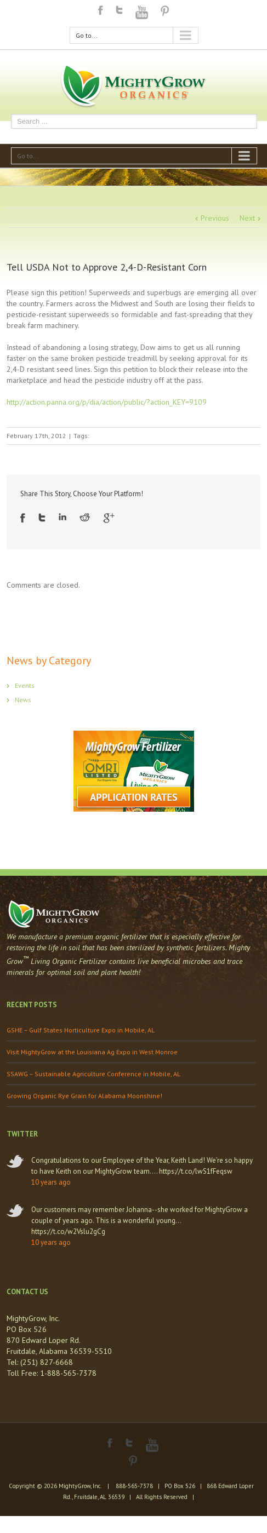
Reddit (84, 517)
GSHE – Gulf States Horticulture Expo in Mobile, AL (81, 1030)
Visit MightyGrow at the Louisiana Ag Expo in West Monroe (92, 1052)
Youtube (141, 12)
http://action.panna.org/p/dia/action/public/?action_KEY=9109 (107, 402)
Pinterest (165, 10)
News (23, 700)
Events (25, 685)
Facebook (100, 10)
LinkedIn (62, 516)
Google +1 (109, 518)
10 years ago (51, 1182)
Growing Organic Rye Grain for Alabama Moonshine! (84, 1096)
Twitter (119, 9)
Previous (215, 218)
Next (247, 218)
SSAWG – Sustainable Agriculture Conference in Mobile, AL (93, 1074)
